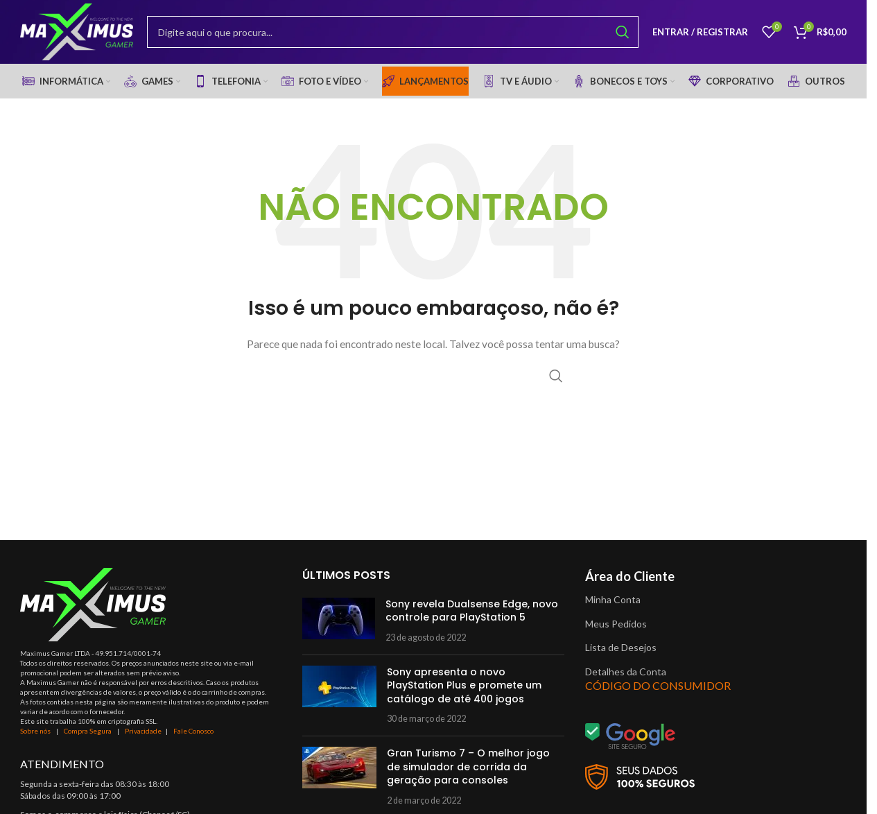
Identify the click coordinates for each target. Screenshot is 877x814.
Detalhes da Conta (625, 676)
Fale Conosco (193, 736)
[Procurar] (398, 35)
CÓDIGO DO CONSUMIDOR (658, 691)
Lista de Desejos (621, 653)
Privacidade (143, 736)
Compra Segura (88, 736)
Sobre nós (35, 736)
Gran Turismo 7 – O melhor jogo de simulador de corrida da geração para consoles (468, 772)
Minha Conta (613, 604)
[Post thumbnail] (338, 626)
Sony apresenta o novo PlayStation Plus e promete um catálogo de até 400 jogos (464, 690)
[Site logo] (82, 34)
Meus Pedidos (616, 628)
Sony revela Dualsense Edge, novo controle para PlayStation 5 (471, 616)
